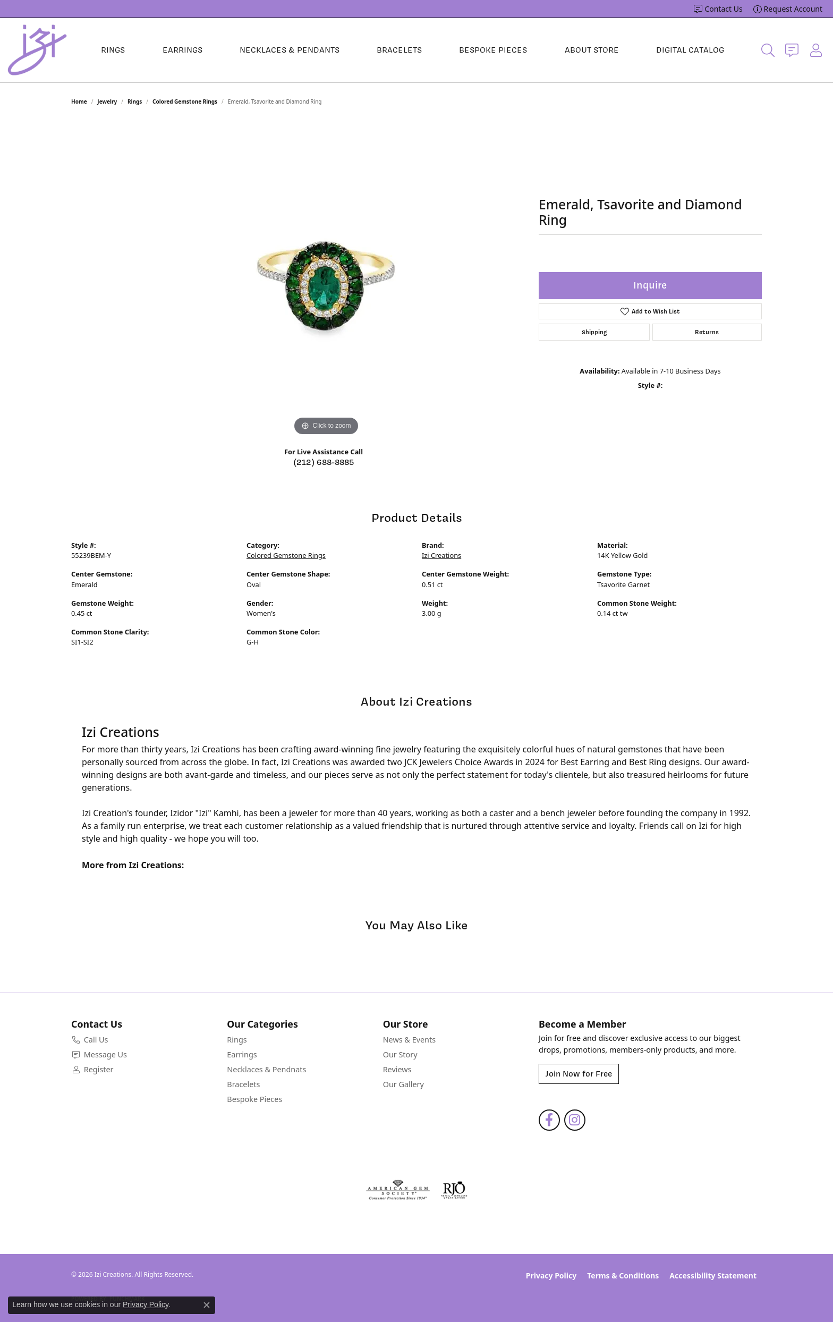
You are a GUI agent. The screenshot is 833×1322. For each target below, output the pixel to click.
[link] (718, 9)
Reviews (397, 1069)
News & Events (409, 1040)
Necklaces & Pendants (289, 50)
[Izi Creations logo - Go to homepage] (37, 50)
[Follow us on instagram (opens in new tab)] (574, 1120)
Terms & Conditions (623, 1275)
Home (79, 101)
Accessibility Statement (712, 1275)
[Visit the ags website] (398, 1190)
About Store (592, 50)
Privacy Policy (551, 1275)
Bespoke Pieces (493, 50)
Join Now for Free (579, 1074)
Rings (113, 50)
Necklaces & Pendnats (266, 1069)
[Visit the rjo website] (454, 1190)
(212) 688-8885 (323, 462)
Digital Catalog (690, 50)
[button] (768, 50)
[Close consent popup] (206, 1305)
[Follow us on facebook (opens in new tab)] (549, 1120)
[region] (326, 279)
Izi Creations (441, 555)
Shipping (594, 332)
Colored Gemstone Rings (184, 101)
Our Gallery (403, 1084)
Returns (707, 332)
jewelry (107, 101)
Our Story (400, 1054)
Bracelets (399, 50)
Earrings (182, 50)
